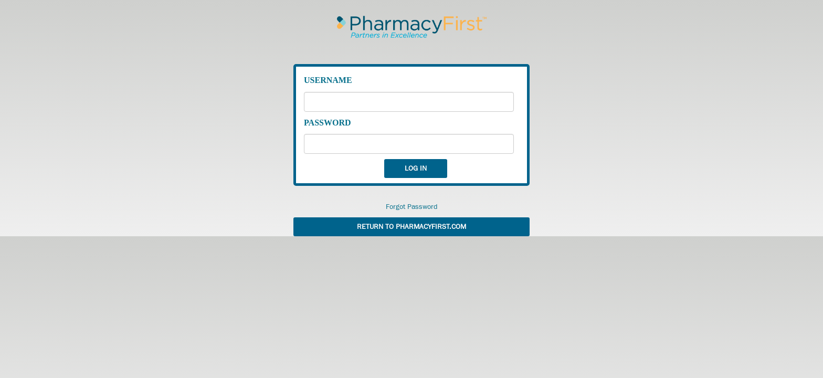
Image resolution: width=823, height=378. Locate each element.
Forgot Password (412, 207)
